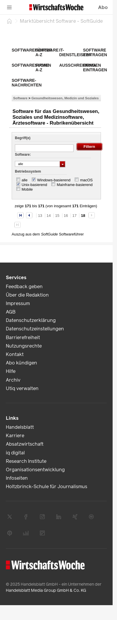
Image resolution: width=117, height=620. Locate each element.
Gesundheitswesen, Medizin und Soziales (65, 98)
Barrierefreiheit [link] (23, 337)
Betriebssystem (28, 171)
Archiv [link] (13, 380)
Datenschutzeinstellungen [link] (35, 328)
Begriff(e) (22, 138)
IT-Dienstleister (75, 52)
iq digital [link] (15, 452)
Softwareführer (32, 50)
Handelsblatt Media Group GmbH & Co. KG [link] (46, 590)
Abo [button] (103, 7)
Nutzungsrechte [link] (24, 346)
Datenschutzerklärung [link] (31, 320)
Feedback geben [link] (24, 286)
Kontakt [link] (15, 354)
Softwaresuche (30, 65)
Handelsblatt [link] (20, 427)
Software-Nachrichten (27, 82)
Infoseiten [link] (17, 478)
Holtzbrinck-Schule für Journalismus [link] (46, 486)
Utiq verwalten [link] (22, 388)
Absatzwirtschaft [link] (24, 444)
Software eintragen (95, 52)
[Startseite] (9, 20)
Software (20, 98)
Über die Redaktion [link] (27, 295)
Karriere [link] (15, 435)
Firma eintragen (95, 67)
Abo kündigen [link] (21, 362)
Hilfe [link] (10, 371)
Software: (23, 155)
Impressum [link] (18, 303)
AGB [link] (10, 312)
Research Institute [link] (26, 461)
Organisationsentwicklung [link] (35, 469)
